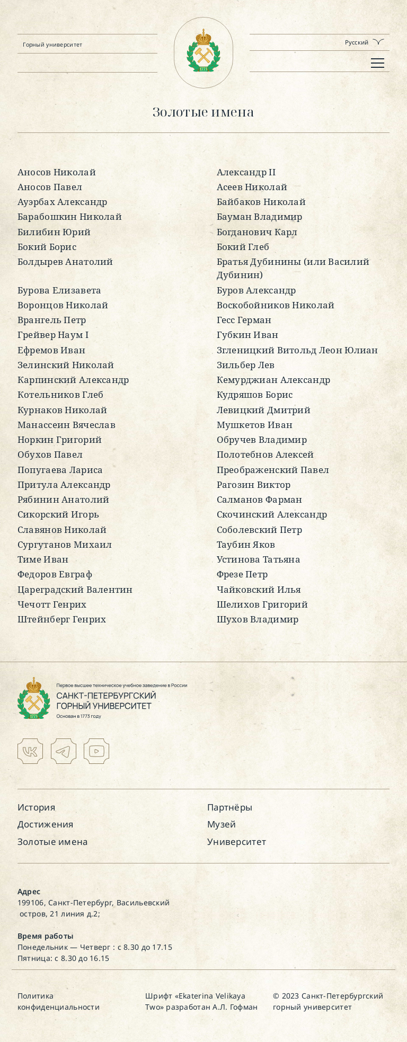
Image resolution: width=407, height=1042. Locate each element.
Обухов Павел (50, 454)
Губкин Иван (248, 334)
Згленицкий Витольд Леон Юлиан (297, 350)
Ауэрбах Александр (62, 201)
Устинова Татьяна (258, 559)
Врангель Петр (51, 320)
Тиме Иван (43, 559)
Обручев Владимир (262, 439)
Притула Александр (64, 484)
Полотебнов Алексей (265, 454)
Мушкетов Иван (255, 424)
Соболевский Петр (259, 529)
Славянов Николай (62, 529)
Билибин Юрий (54, 232)
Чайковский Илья (259, 589)
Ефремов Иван (51, 350)
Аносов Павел (49, 187)
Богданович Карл (257, 232)
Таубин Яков (246, 544)
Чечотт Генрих (52, 604)
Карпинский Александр (73, 379)
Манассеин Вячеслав (66, 424)
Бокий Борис (46, 247)
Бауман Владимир (260, 216)
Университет (236, 841)
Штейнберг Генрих (61, 619)
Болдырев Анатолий (65, 261)
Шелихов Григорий (262, 604)
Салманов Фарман (260, 499)
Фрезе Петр (242, 574)
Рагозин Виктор (254, 484)
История (36, 807)
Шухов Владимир (258, 619)
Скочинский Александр (272, 514)
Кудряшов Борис (255, 394)
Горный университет (52, 44)
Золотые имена (52, 841)
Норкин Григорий (59, 439)
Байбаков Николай (261, 201)
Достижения (45, 824)
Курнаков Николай (62, 410)
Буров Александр (256, 290)
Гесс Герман (244, 320)
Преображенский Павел (273, 470)
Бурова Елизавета (59, 290)
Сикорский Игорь (58, 514)
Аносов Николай (56, 172)
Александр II (246, 172)
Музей (221, 824)
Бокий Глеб (243, 247)
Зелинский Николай (65, 365)
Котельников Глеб (60, 394)
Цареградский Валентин (75, 589)
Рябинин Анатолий (63, 499)
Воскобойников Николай (276, 305)
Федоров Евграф (54, 574)
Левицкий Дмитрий (264, 410)
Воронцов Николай (62, 305)
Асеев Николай (252, 187)
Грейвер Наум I (53, 334)
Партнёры (229, 807)
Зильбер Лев (246, 365)
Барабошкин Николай (69, 216)
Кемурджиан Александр (274, 379)
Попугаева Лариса (60, 470)
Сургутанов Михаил (64, 544)
